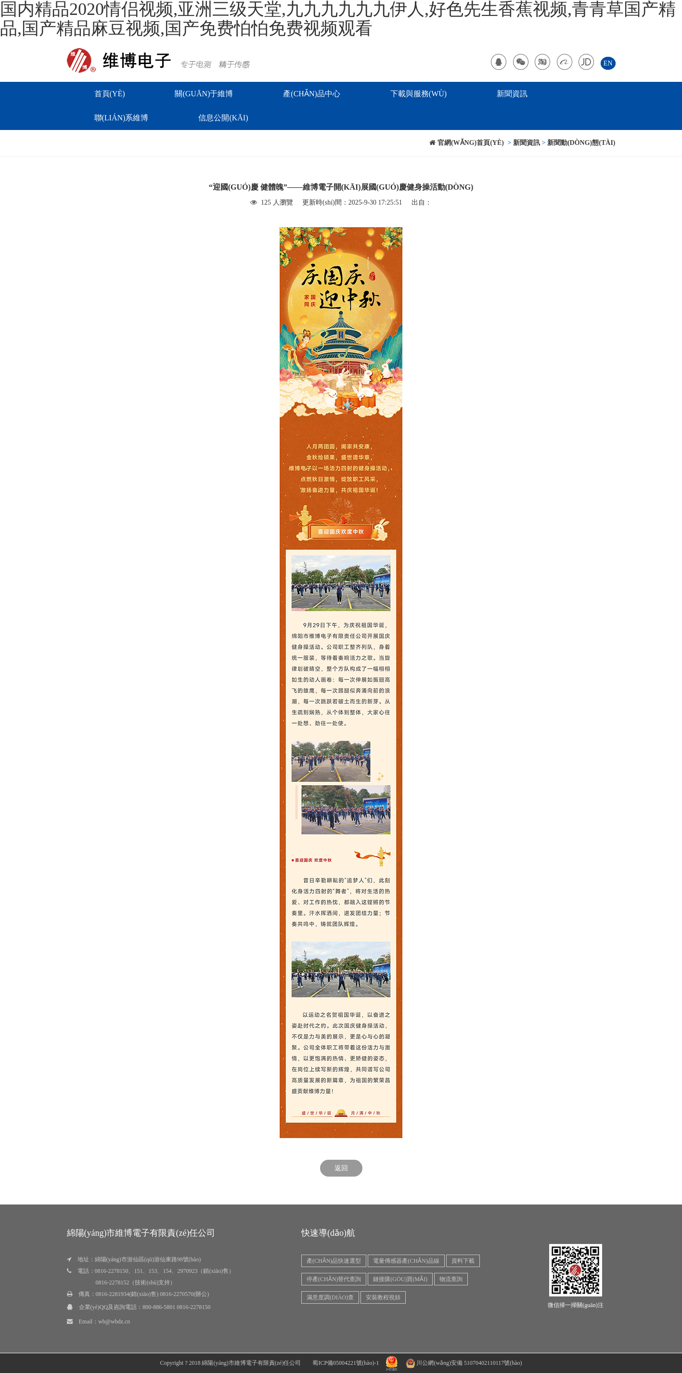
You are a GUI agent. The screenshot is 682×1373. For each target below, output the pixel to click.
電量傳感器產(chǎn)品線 (406, 1260)
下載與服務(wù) (418, 94)
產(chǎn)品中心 (311, 94)
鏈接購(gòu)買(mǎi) (400, 1279)
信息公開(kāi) (223, 118)
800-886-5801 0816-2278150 (176, 1307)
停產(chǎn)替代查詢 (334, 1279)
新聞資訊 (512, 94)
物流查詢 (451, 1279)
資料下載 (463, 1260)
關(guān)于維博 (204, 94)
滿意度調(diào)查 (330, 1297)
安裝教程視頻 (383, 1297)
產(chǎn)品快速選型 (334, 1260)
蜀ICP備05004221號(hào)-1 (345, 1363)
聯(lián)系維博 (121, 118)
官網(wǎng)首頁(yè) (466, 142)
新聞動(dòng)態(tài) (581, 142)
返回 (341, 1168)
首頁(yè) (109, 94)
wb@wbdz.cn (114, 1321)
